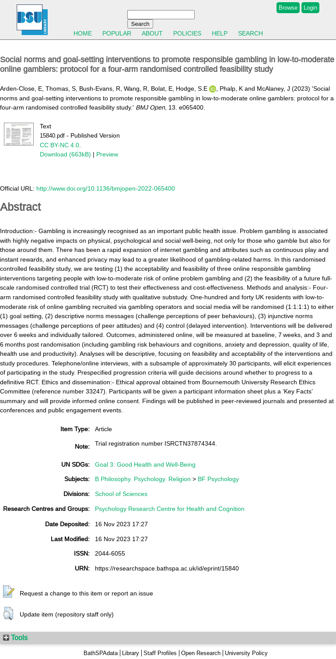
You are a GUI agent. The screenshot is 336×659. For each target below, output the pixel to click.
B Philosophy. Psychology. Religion (143, 478)
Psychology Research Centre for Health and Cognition (170, 508)
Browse (288, 7)
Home (83, 33)
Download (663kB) (65, 154)
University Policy (246, 653)
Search (250, 33)
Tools (15, 637)
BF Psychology (218, 478)
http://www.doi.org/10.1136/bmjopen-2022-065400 (105, 188)
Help (220, 33)
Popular (116, 33)
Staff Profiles (160, 653)
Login (310, 7)
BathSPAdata (101, 653)
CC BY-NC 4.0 (59, 145)
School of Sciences (121, 493)
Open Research (200, 653)
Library (130, 653)
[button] (8, 592)
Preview (107, 154)
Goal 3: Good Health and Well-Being (145, 464)
